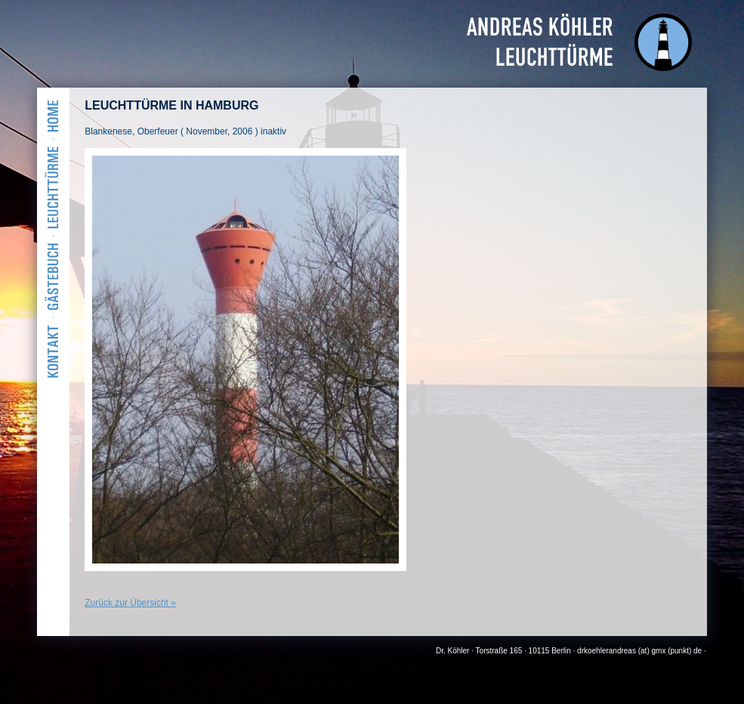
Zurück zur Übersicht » (130, 602)
